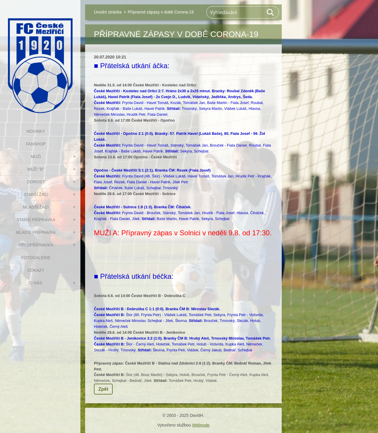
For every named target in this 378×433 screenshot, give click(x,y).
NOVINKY (35, 131)
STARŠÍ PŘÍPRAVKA (35, 219)
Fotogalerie (35, 257)
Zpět (103, 389)
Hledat (270, 12)
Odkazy (35, 270)
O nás (35, 283)
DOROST (36, 181)
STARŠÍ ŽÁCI (35, 194)
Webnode (201, 425)
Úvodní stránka (108, 12)
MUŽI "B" (35, 169)
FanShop (36, 144)
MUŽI (36, 156)
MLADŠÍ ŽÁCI (36, 207)
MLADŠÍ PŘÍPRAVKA (35, 232)
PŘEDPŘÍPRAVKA (35, 245)
